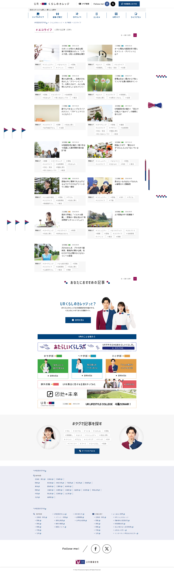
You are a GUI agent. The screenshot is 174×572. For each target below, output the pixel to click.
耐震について (60, 527)
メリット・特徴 (61, 517)
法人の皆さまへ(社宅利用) (123, 527)
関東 (38, 520)
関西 (38, 527)
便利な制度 (59, 520)
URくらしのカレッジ (121, 517)
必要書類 (79, 517)
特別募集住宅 (119, 524)
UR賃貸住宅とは (59, 514)
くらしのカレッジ (56, 22)
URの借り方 (78, 514)
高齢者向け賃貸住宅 (121, 520)
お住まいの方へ (120, 530)
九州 (38, 533)
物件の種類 (59, 524)
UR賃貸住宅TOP (40, 22)
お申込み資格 (80, 520)
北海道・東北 (41, 517)
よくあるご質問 (118, 514)
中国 (38, 530)
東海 (38, 524)
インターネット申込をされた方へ (125, 533)
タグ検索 (68, 22)
